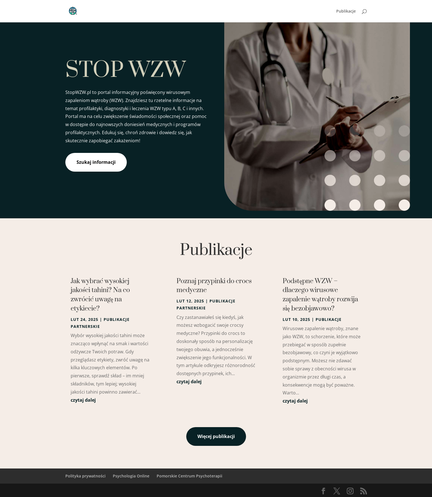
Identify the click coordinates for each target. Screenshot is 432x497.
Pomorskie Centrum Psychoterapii (189, 476)
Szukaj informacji (96, 162)
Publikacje (346, 11)
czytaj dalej (83, 400)
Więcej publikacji (216, 436)
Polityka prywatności (85, 476)
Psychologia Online (131, 476)
